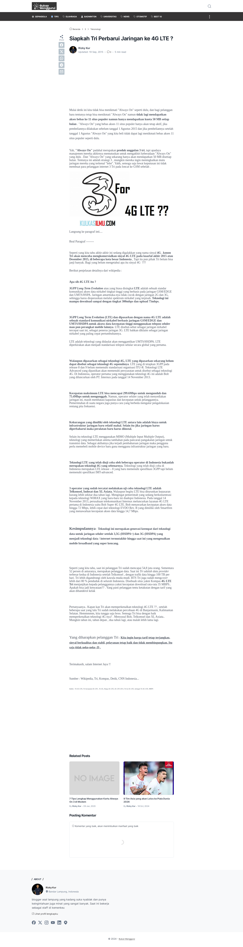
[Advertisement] (121, 81)
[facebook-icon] (34, 924)
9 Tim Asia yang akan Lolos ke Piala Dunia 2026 (146, 800)
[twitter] (61, 52)
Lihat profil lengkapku (47, 915)
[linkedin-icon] (59, 924)
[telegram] (61, 65)
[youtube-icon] (53, 924)
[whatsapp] (61, 58)
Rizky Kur (52, 888)
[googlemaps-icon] (66, 924)
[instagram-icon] (46, 924)
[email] (61, 72)
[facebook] (61, 45)
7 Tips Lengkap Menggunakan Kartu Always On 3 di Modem (92, 800)
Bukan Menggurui (127, 940)
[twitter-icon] (40, 924)
